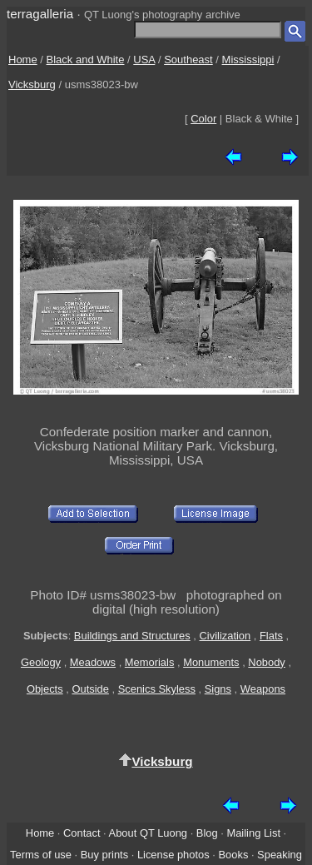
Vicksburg (32, 84)
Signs (218, 689)
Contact (81, 833)
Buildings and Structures (132, 635)
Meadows (93, 662)
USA (144, 59)
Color (203, 118)
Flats (271, 635)
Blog (207, 833)
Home (22, 59)
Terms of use (41, 854)
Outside (90, 689)
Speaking (279, 854)
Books (233, 854)
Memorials (150, 662)
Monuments (211, 662)
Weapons (262, 689)
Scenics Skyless (157, 689)
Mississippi (248, 59)
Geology (41, 662)
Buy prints (104, 854)
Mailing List (253, 833)
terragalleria (40, 14)
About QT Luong (148, 833)
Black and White (86, 59)
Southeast (188, 59)
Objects (45, 689)
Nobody (266, 662)
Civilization (225, 635)
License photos (173, 854)
